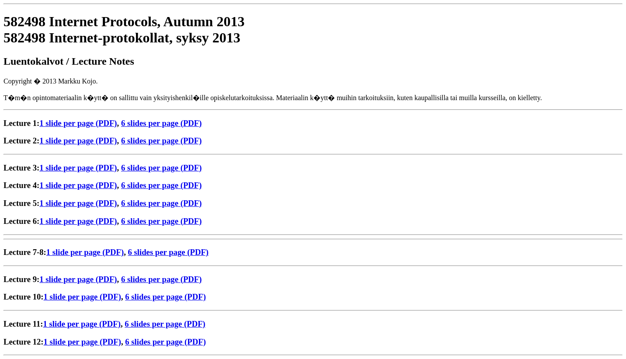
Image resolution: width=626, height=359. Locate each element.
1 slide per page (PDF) (78, 123)
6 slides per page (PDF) (161, 123)
